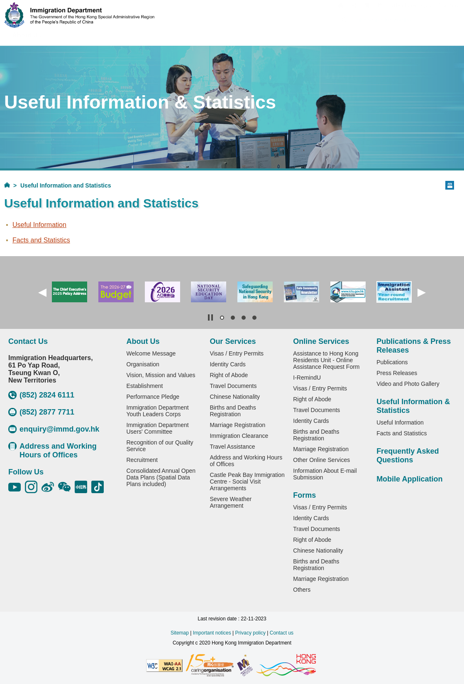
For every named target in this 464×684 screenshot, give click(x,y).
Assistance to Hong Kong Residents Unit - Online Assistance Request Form (326, 360)
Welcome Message (151, 353)
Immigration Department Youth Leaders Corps (158, 410)
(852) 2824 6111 (41, 395)
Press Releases (396, 373)
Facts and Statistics (41, 240)
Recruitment (142, 460)
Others (301, 589)
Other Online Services (321, 460)
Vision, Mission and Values (161, 375)
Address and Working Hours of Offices (52, 450)
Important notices (212, 633)
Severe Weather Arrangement (231, 502)
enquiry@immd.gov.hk (53, 429)
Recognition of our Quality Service (160, 445)
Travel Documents (233, 386)
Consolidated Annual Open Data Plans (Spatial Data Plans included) (161, 477)
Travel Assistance (232, 446)
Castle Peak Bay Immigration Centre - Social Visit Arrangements (247, 481)
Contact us (281, 633)
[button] (42, 293)
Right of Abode (229, 375)
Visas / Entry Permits (237, 353)
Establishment (145, 386)
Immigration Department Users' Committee (158, 428)
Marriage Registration (237, 425)
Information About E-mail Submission (325, 474)
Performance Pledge (153, 396)
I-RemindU (307, 377)
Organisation (143, 364)
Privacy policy (250, 633)
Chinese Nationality (235, 396)
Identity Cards (227, 364)
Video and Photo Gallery (408, 383)
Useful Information (39, 224)
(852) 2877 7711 (41, 412)
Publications (392, 362)
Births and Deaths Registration (233, 410)
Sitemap (180, 633)
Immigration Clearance (239, 435)
